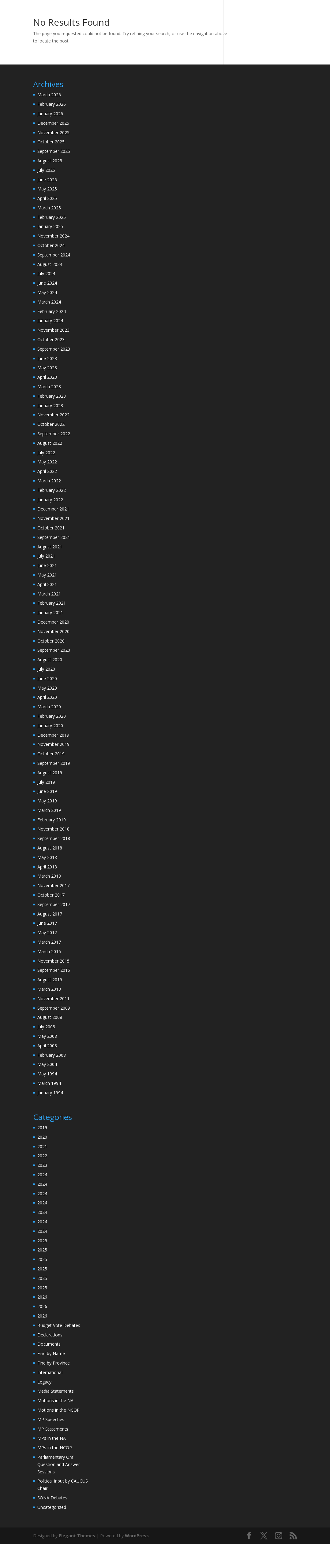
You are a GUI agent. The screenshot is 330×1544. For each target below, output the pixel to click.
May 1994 (47, 1074)
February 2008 (51, 1055)
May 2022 (47, 462)
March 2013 (49, 989)
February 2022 (51, 490)
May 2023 (47, 367)
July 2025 (46, 170)
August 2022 (49, 443)
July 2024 (46, 273)
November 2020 (53, 631)
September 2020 (53, 650)
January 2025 (50, 226)
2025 (42, 1241)
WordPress (137, 1535)
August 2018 (49, 848)
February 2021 (51, 603)
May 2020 (47, 688)
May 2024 (47, 292)
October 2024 (51, 245)
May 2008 (47, 1036)
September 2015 (53, 970)
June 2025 (47, 179)
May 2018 (47, 857)
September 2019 (53, 763)
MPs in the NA (51, 1438)
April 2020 (47, 697)
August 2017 (49, 914)
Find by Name (51, 1353)
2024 (42, 1174)
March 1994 (49, 1083)
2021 (42, 1146)
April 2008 (47, 1045)
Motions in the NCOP (58, 1410)
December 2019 (53, 735)
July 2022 (46, 452)
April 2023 (47, 377)
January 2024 (50, 320)
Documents (49, 1344)
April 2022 (47, 471)
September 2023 (53, 349)
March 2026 (49, 95)
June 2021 (47, 565)
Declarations (49, 1335)
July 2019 (46, 782)
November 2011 (53, 998)
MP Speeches (50, 1419)
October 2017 (51, 895)
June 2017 (47, 923)
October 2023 (51, 339)
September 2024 (53, 255)
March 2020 (49, 706)
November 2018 (53, 829)
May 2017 (47, 932)
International (49, 1372)
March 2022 (49, 481)
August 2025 (49, 161)
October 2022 (51, 424)
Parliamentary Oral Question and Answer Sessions (58, 1464)
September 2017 (53, 904)
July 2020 (46, 669)
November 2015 (53, 961)
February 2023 (51, 396)
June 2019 (47, 791)
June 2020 (47, 678)
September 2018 (53, 838)
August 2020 (49, 659)
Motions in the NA (55, 1400)
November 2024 (53, 236)
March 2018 (49, 876)
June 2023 (47, 358)
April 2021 (47, 584)
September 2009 (53, 1008)
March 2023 (49, 386)
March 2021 (49, 594)
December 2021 (53, 509)
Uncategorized (51, 1507)
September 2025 (53, 151)
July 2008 (46, 1027)
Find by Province (53, 1363)
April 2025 (47, 198)
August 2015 (49, 979)
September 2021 (53, 537)
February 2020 (51, 716)
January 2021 (50, 612)
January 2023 (50, 405)
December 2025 (53, 123)
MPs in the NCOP (54, 1447)
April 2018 (47, 867)
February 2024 (51, 311)
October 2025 (51, 142)
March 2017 (49, 942)
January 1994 (50, 1093)
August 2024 (49, 264)
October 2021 (51, 528)
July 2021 (46, 556)
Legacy (44, 1382)
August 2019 (49, 773)
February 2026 (51, 104)
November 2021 (53, 518)
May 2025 (47, 189)
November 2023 (53, 330)
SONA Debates (52, 1498)
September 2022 (53, 434)
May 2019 (47, 801)
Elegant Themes (77, 1535)
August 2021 (49, 547)
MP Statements (52, 1429)
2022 (42, 1156)
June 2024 (47, 283)
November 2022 (53, 415)
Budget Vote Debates (58, 1325)
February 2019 (51, 820)
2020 (42, 1137)
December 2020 (53, 622)
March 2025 (49, 208)
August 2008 (49, 1017)
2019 (42, 1127)
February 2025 (51, 217)
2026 (42, 1297)
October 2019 (51, 754)
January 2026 (50, 113)
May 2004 (47, 1064)
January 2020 (50, 725)
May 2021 (47, 575)
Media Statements (55, 1391)
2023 (42, 1165)
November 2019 (53, 744)
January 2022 (50, 500)
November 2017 (53, 885)
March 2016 (49, 951)
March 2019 (49, 810)
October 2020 (51, 641)
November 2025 (53, 132)
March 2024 (49, 302)
